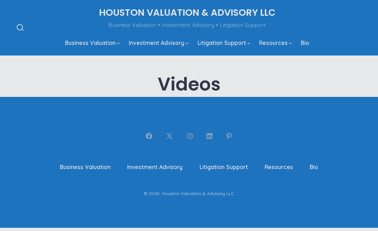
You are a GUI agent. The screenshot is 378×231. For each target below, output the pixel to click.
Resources (275, 42)
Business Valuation (92, 42)
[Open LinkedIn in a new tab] (209, 136)
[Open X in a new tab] (169, 136)
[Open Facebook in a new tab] (149, 136)
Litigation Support (224, 42)
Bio (305, 42)
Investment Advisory (158, 42)
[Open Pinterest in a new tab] (229, 136)
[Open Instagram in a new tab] (190, 136)
